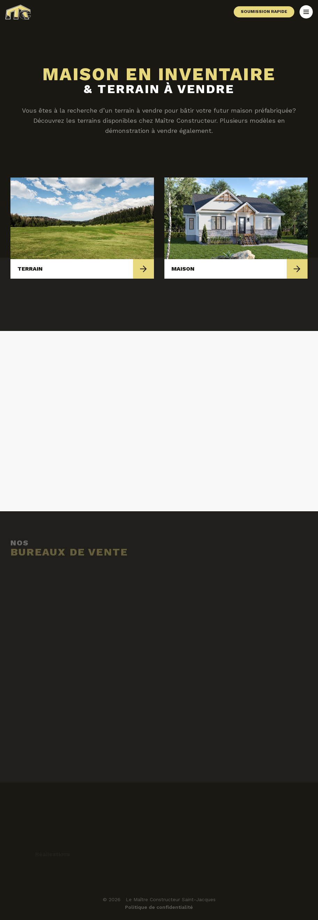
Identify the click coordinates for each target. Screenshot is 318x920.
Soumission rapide (264, 11)
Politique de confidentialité (159, 907)
